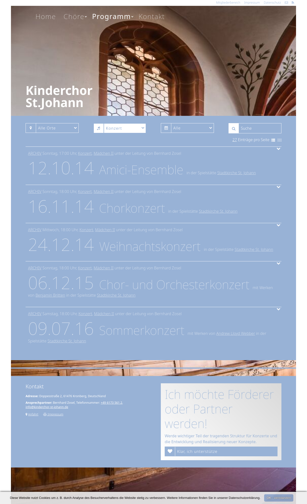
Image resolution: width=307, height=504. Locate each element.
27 (234, 139)
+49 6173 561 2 (111, 403)
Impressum (252, 2)
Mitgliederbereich (228, 2)
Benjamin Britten (50, 295)
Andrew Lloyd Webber (235, 333)
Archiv (34, 153)
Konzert (85, 153)
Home (46, 16)
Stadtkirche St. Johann (236, 172)
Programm (113, 16)
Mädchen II (104, 153)
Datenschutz (272, 2)
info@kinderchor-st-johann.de (47, 407)
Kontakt (152, 16)
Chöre (75, 16)
